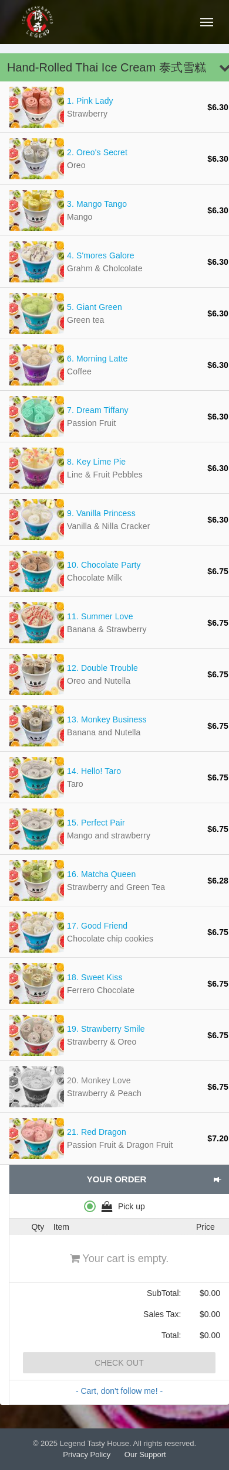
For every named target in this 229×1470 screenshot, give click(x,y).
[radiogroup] (119, 1206)
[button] (217, 1179)
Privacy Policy (86, 1454)
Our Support (145, 1454)
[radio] (119, 1206)
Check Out (119, 1362)
